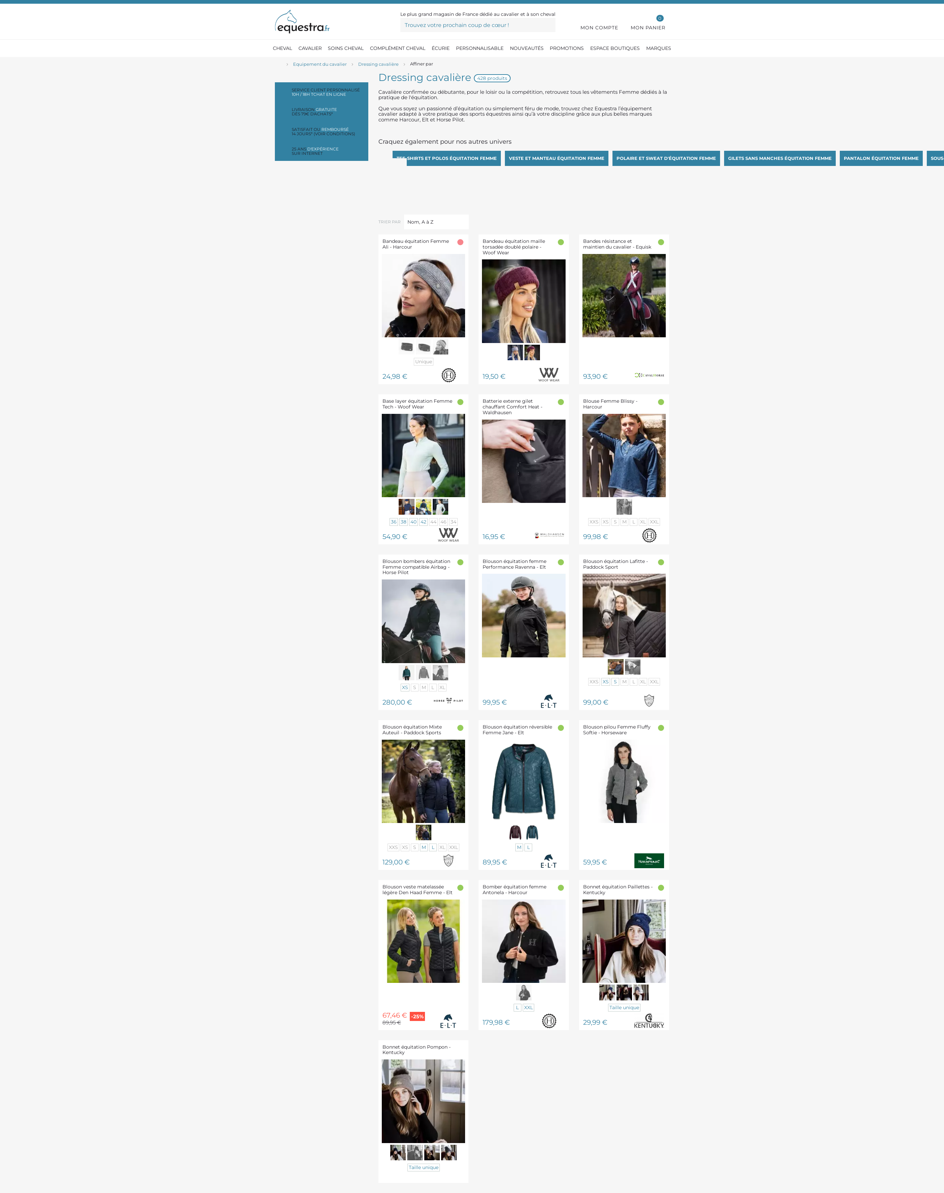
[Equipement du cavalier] (320, 64)
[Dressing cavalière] (378, 64)
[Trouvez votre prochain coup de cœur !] (477, 25)
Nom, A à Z (420, 222)
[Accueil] (278, 64)
